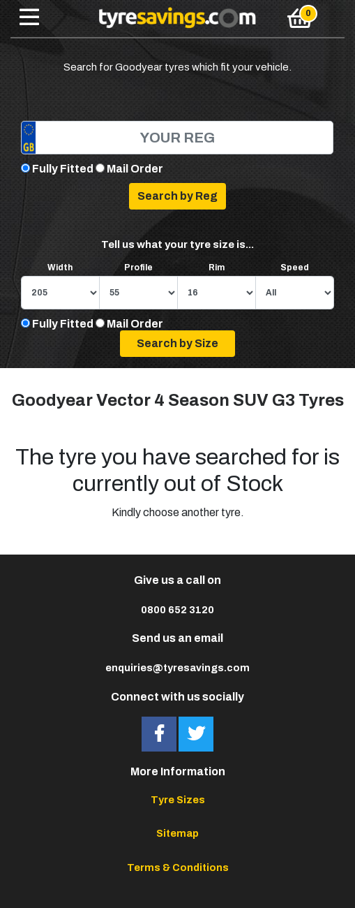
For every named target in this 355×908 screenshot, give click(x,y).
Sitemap (177, 833)
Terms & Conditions (178, 867)
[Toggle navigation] (29, 18)
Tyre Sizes (178, 799)
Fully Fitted (62, 169)
